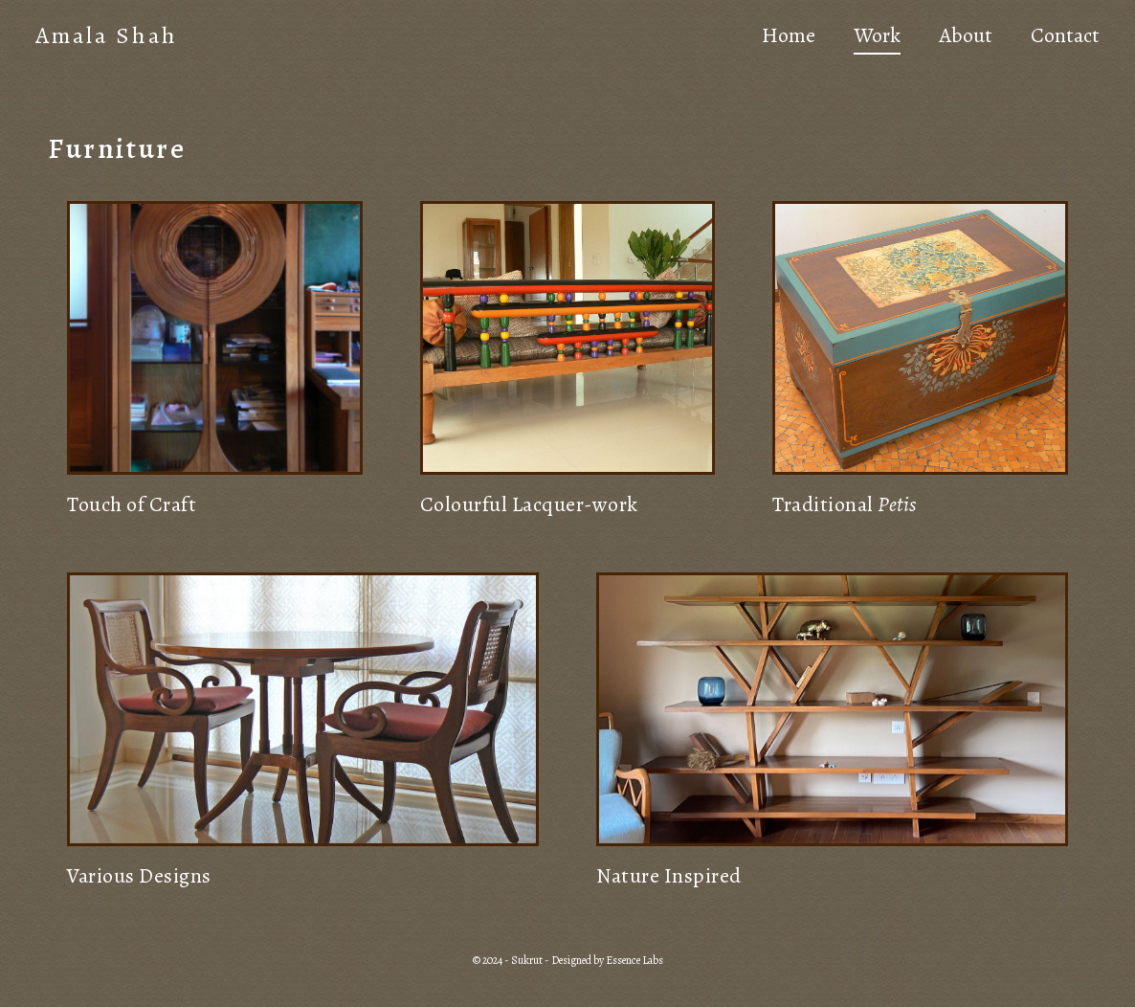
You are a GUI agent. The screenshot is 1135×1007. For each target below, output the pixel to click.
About (963, 38)
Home (785, 38)
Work (874, 38)
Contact (1062, 38)
